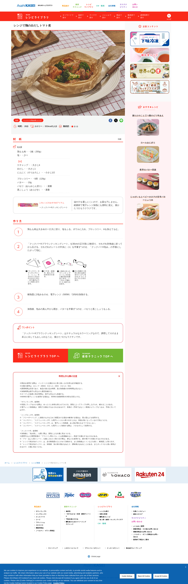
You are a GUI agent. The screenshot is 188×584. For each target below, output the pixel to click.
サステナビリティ (139, 518)
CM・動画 (100, 6)
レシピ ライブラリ (88, 5)
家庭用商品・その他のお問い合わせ (145, 529)
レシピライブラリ (20, 463)
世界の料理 (103, 514)
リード (38, 519)
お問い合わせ (137, 522)
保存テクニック (70, 507)
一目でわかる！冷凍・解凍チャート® (78, 515)
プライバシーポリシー (93, 548)
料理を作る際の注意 (68, 376)
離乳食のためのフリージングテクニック (76, 523)
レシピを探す (104, 511)
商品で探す (119, 16)
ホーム (7, 463)
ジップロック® (41, 514)
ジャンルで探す (106, 16)
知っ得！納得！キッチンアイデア (111, 519)
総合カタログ (138, 514)
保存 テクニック (77, 5)
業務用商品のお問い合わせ (142, 532)
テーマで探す (93, 16)
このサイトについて (71, 548)
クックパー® (40, 517)
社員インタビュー (139, 511)
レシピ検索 (36, 463)
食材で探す (81, 16)
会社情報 (111, 6)
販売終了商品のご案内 (141, 539)
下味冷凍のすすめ (72, 519)
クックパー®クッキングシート (54, 207)
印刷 (119, 139)
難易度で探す (131, 16)
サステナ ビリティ (123, 5)
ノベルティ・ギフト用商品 (45, 531)
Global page (95, 556)
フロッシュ (40, 523)
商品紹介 (65, 6)
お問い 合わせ (135, 5)
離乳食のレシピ (105, 517)
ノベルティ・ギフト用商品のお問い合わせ (145, 536)
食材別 (68, 511)
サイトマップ (53, 548)
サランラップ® (41, 511)
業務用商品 (40, 528)
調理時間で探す (144, 16)
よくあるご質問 (138, 526)
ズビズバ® (39, 525)
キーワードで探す (68, 16)
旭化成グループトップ (134, 548)
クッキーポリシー (113, 548)
